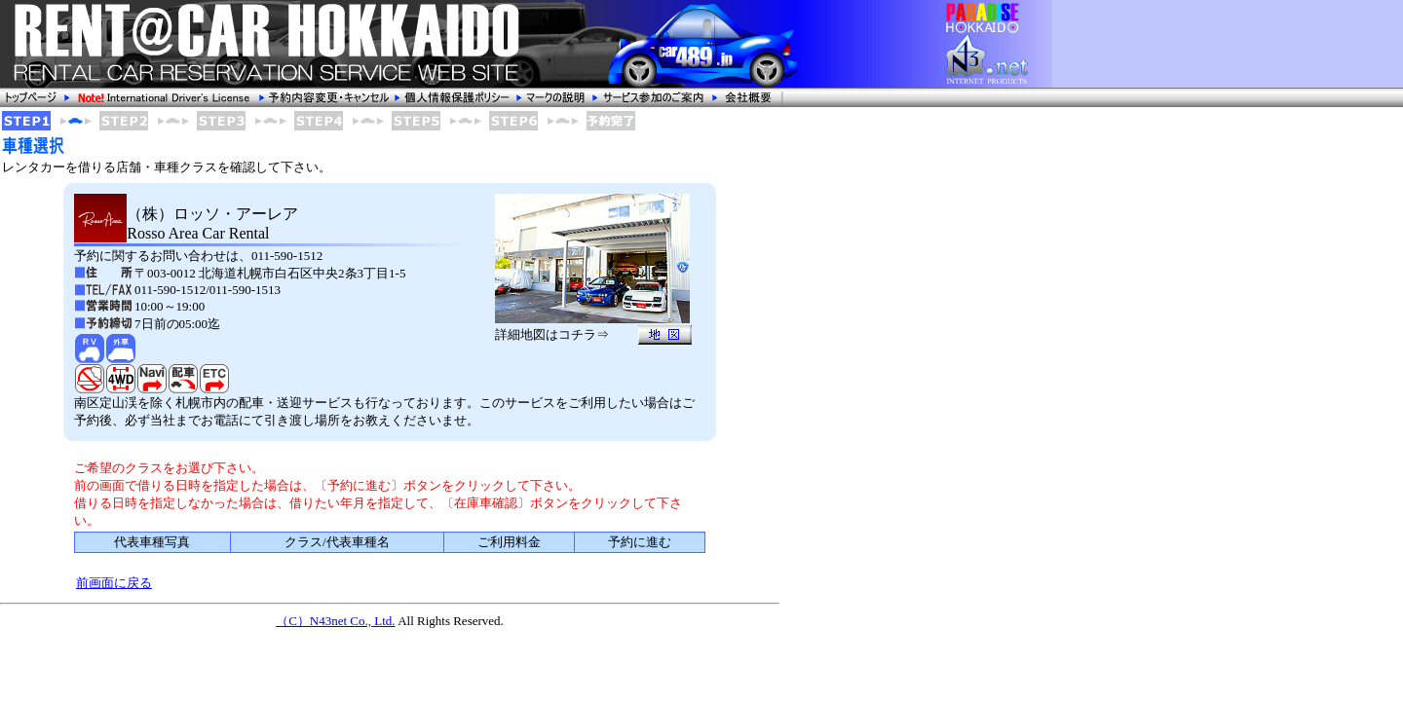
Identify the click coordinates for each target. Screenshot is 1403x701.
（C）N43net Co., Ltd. (335, 620)
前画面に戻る (114, 582)
